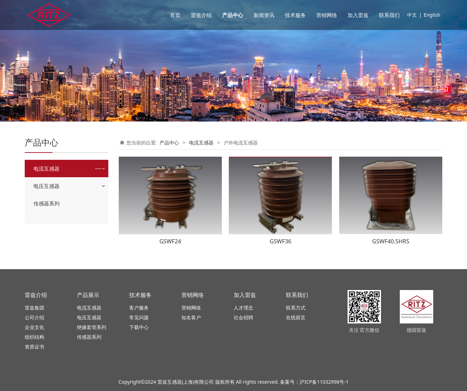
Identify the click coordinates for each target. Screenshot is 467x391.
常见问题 (139, 317)
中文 (412, 14)
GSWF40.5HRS (391, 241)
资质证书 (34, 346)
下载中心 (139, 327)
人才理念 (243, 307)
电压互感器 (46, 185)
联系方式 (295, 307)
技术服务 (295, 14)
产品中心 (232, 14)
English (432, 14)
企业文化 (34, 327)
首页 (175, 14)
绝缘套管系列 (91, 327)
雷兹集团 (34, 307)
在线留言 (295, 317)
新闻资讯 (264, 14)
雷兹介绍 (201, 14)
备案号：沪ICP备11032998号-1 (314, 381)
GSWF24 (170, 241)
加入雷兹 (358, 14)
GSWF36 (280, 241)
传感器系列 (46, 203)
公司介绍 (34, 317)
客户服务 (139, 307)
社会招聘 (243, 317)
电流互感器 (46, 168)
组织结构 (34, 337)
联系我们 (389, 14)
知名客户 (191, 317)
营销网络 (326, 14)
